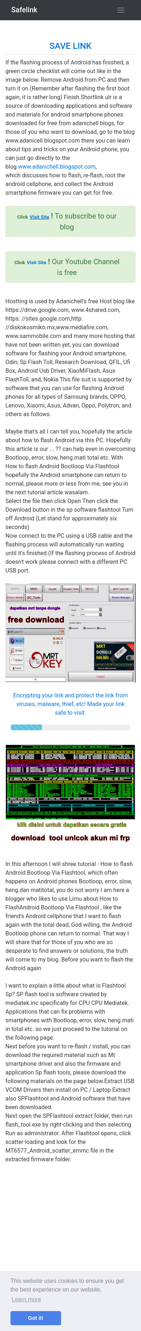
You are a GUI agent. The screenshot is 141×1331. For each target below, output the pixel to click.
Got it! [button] (35, 1318)
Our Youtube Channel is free (66, 267)
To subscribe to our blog (66, 221)
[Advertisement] (70, 1234)
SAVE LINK (70, 46)
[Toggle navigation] (121, 10)
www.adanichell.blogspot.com (56, 166)
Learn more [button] (26, 1299)
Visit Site (39, 217)
